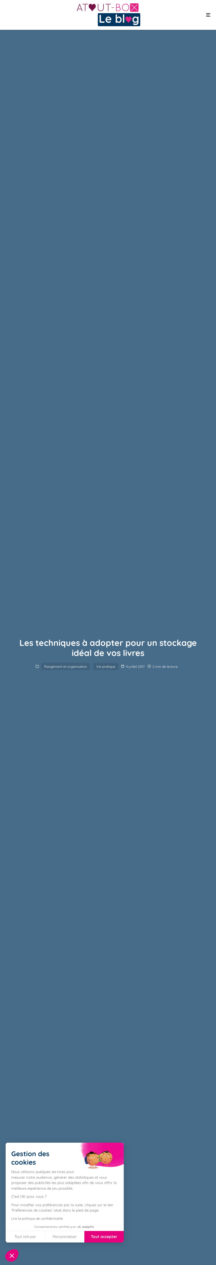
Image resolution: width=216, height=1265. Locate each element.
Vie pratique (105, 666)
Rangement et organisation (65, 666)
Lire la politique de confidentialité (37, 1218)
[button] (12, 1255)
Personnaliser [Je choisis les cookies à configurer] (65, 1236)
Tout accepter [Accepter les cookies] (104, 1236)
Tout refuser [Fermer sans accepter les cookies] (25, 1236)
